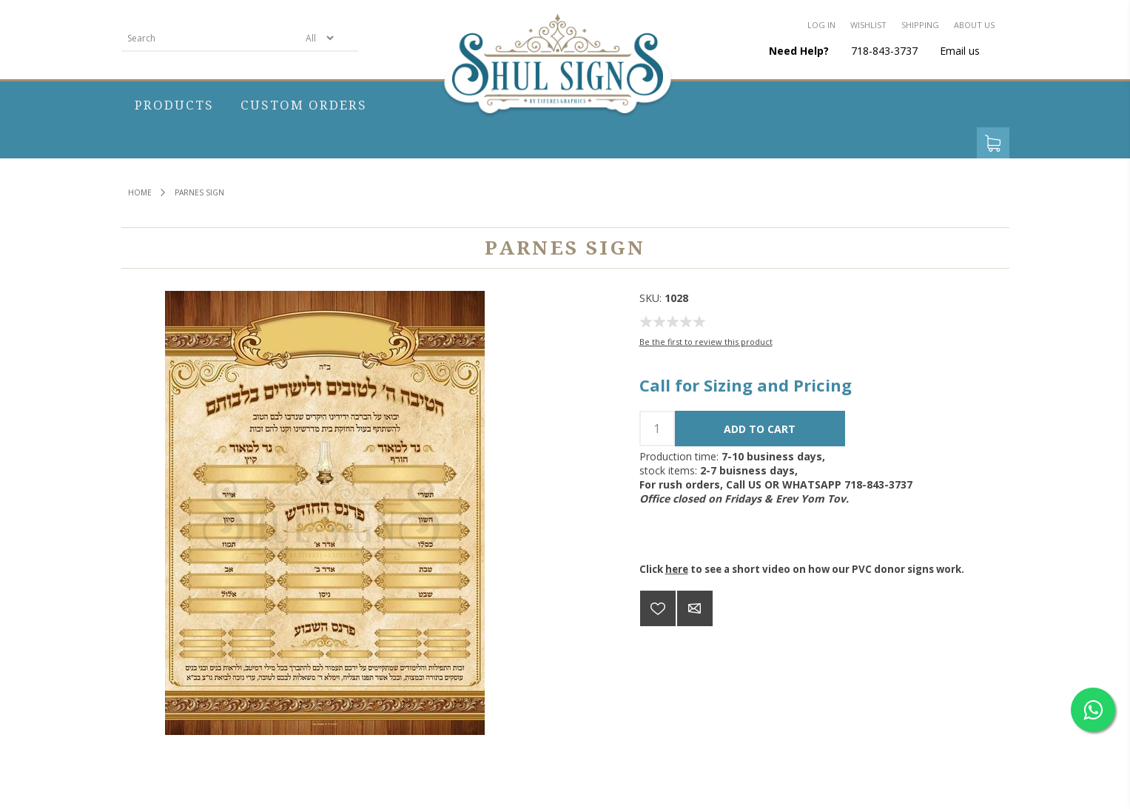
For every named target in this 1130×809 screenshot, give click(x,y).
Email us (960, 51)
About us (974, 24)
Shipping (920, 24)
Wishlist (868, 24)
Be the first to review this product (706, 341)
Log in (821, 24)
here (676, 569)
